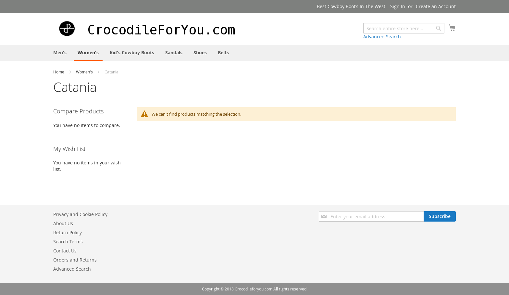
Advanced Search (382, 36)
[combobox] (403, 28)
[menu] (254, 53)
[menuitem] (59, 52)
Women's (85, 71)
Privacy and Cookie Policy (80, 214)
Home (59, 71)
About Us (63, 223)
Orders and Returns (75, 260)
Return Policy (67, 232)
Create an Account (436, 6)
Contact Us (65, 251)
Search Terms (68, 241)
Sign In (397, 6)
